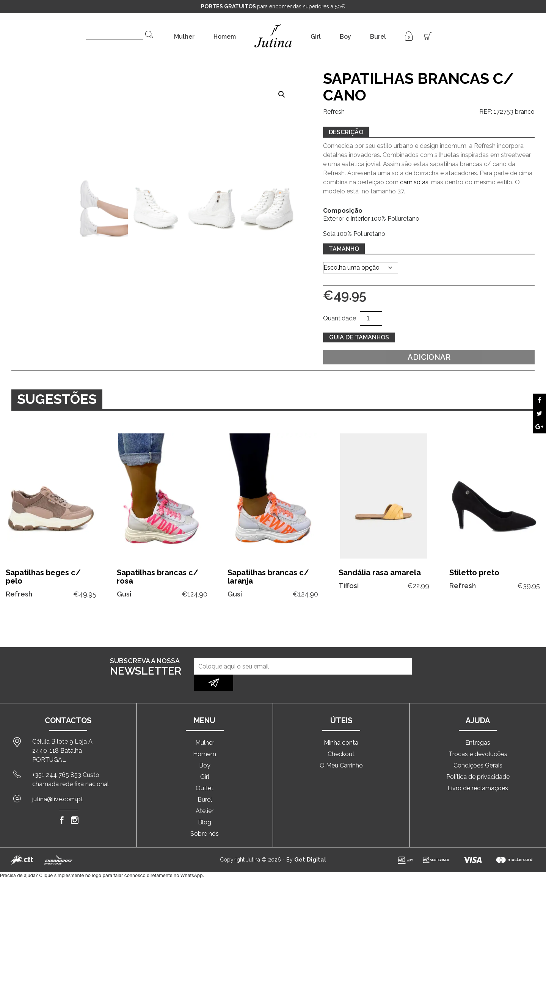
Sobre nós (204, 817)
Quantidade (339, 318)
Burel (378, 36)
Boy (345, 36)
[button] (282, 94)
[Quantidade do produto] (371, 318)
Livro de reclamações (477, 771)
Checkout (341, 737)
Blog (204, 806)
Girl (316, 36)
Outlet (204, 771)
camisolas (414, 182)
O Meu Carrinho (341, 749)
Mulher (184, 36)
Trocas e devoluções (478, 737)
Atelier (204, 794)
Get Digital (310, 843)
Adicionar (429, 357)
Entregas (477, 726)
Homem (224, 36)
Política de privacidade (478, 760)
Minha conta (341, 726)
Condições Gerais (477, 749)
